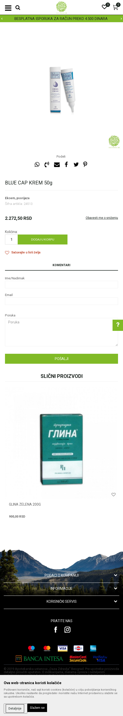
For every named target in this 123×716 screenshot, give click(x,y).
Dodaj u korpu (42, 239)
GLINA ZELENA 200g (25, 504)
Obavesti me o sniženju (102, 218)
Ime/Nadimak (15, 278)
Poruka (10, 315)
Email (9, 295)
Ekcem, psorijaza (17, 198)
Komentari (61, 265)
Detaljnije (14, 708)
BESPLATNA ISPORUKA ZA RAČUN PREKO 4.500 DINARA (61, 18)
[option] (61, 18)
